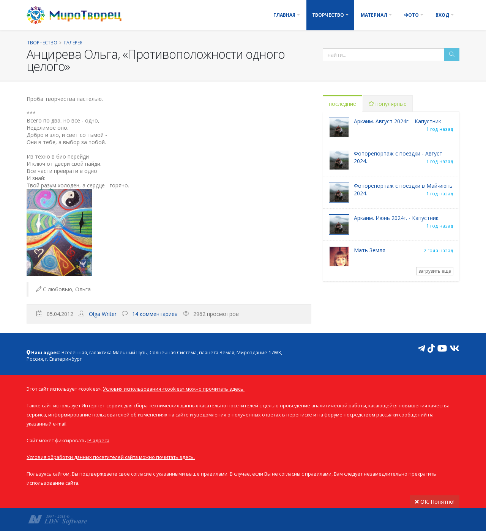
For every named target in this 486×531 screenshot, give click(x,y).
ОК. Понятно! (434, 501)
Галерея (73, 42)
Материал (374, 15)
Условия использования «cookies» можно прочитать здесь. (174, 389)
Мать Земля (369, 250)
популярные (388, 103)
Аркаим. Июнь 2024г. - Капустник (396, 218)
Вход (442, 15)
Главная (284, 15)
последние (342, 103)
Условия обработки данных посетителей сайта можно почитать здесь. (111, 457)
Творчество (328, 15)
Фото (411, 15)
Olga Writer (103, 313)
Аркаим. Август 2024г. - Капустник (397, 121)
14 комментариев (155, 313)
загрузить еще (434, 271)
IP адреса (98, 440)
